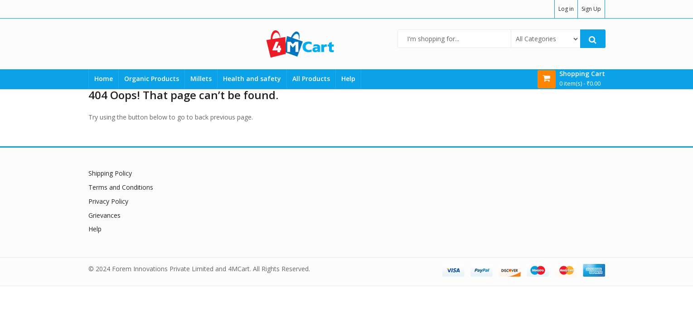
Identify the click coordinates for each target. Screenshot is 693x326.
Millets (201, 78)
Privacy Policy (108, 201)
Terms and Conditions (120, 187)
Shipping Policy (110, 173)
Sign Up (591, 9)
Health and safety (252, 78)
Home (103, 78)
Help (348, 78)
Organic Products (151, 78)
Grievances (104, 215)
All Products (311, 78)
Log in (566, 9)
